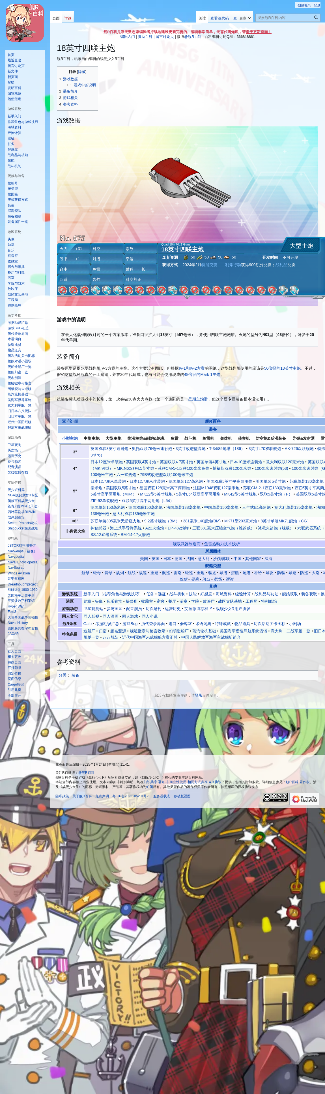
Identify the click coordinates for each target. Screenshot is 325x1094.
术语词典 (203, 623)
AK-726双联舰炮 (299, 448)
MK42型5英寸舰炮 (240, 494)
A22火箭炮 (154, 528)
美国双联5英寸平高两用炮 (229, 481)
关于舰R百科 (82, 796)
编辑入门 (127, 37)
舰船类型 (213, 565)
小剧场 (295, 623)
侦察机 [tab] (244, 438)
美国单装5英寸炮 (271, 481)
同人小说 (150, 616)
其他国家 (253, 558)
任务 (150, 594)
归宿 (103, 631)
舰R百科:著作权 (298, 782)
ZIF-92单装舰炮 (104, 500)
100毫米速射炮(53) (271, 468)
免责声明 (102, 796)
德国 (178, 558)
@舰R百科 (192, 37)
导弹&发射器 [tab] (303, 438)
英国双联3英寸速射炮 (109, 448)
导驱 (270, 572)
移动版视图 (182, 796)
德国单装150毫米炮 (108, 507)
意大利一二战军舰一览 (290, 631)
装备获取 (309, 594)
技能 (193, 594)
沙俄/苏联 (221, 558)
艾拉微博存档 (196, 608)
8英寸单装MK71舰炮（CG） (286, 521)
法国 (190, 558)
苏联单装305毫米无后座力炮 (116, 521)
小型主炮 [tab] (70, 438)
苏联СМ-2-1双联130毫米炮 (267, 488)
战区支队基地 (230, 601)
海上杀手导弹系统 (126, 528)
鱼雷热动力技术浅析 (222, 544)
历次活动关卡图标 (269, 623)
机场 (218, 579)
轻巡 (189, 572)
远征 (162, 594)
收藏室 (147, 601)
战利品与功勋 (266, 594)
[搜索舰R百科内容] (287, 18)
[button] (14, 695)
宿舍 (161, 601)
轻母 (97, 572)
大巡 (316, 572)
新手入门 (91, 594)
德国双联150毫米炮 (145, 507)
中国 (238, 558)
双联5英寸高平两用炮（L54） (148, 500)
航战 (131, 572)
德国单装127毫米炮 (186, 481)
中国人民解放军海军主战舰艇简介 (211, 637)
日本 (167, 558)
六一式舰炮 (126, 474)
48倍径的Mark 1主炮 (202, 374)
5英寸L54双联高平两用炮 (198, 494)
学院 (195, 601)
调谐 (229, 579)
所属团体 (213, 551)
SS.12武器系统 (104, 534)
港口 (206, 579)
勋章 (87, 601)
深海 (268, 558)
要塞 (195, 579)
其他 (213, 586)
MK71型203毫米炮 (240, 521)
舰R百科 (213, 421)
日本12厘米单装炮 (107, 462)
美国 (144, 558)
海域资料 (224, 594)
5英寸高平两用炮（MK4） (114, 494)
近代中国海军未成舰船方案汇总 (150, 637)
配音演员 (134, 608)
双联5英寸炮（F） (276, 494)
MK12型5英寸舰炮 (156, 494)
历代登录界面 (153, 623)
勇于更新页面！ (259, 32)
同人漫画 (111, 616)
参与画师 (114, 608)
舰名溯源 (118, 631)
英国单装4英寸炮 (212, 462)
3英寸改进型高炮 (191, 448)
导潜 (223, 572)
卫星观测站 (93, 608)
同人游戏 (130, 616)
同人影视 (91, 616)
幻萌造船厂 (179, 631)
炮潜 (247, 572)
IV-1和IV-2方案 (192, 368)
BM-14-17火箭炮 (135, 534)
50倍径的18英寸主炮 (282, 368)
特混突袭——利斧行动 (221, 264)
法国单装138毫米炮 (183, 507)
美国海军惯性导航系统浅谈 (243, 631)
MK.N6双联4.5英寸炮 (135, 468)
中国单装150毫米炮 (221, 507)
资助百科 (145, 37)
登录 (198, 695)
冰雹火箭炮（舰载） (276, 528)
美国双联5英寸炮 (121, 488)
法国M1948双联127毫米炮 (216, 488)
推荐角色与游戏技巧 (121, 594)
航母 (85, 572)
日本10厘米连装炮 (246, 462)
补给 (258, 572)
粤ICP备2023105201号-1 (131, 796)
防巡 (304, 572)
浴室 (184, 601)
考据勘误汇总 (107, 623)
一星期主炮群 (196, 399)
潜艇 (235, 572)
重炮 (201, 572)
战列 (120, 572)
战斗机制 (177, 594)
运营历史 (173, 608)
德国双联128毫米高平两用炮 (164, 488)
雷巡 (178, 572)
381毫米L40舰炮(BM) (202, 521)
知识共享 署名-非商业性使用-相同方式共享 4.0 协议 (182, 782)
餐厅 (172, 601)
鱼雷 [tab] (174, 438)
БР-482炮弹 (178, 528)
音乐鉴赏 (114, 601)
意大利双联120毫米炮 (285, 462)
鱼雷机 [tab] (208, 438)
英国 (156, 558)
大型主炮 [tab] (113, 438)
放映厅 (209, 601)
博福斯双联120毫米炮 (232, 468)
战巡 (143, 572)
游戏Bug (129, 623)
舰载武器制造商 (187, 544)
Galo (87, 623)
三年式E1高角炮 (256, 507)
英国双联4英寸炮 (141, 462)
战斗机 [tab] (190, 438)
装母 (108, 572)
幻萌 (149, 787)
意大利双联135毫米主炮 (134, 513)
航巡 (166, 572)
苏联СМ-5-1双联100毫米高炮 (183, 468)
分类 (62, 675)
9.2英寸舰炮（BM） (161, 521)
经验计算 (243, 594)
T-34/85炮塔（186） (227, 448)
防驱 (281, 572)
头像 (99, 601)
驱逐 (212, 572)
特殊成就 (223, 623)
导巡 (292, 572)
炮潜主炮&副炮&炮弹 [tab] (146, 438)
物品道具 (242, 623)
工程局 (251, 601)
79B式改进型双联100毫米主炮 (166, 474)
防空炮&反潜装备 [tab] (271, 438)
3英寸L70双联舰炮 (265, 448)
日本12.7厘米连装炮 (147, 481)
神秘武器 (98, 528)
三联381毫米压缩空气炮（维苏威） (223, 528)
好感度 (206, 594)
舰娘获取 (290, 594)
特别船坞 (269, 601)
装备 (213, 429)
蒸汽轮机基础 (204, 631)
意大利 (204, 558)
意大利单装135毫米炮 (293, 507)
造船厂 (89, 631)
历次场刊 (154, 608)
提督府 (132, 601)
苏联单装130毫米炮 (306, 481)
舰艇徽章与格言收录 (147, 631)
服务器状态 (161, 796)
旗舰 (183, 579)
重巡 (154, 572)
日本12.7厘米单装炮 (108, 481)
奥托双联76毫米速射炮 (152, 448)
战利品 (281, 264)
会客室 (186, 623)
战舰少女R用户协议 (233, 608)
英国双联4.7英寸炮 (176, 462)
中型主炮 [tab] (92, 438)
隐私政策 (62, 796)
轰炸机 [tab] (226, 438)
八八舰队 (111, 637)
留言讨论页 (165, 37)
